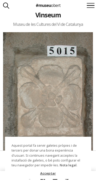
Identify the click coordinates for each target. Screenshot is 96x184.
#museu (48, 5)
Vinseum (48, 14)
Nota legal (68, 165)
